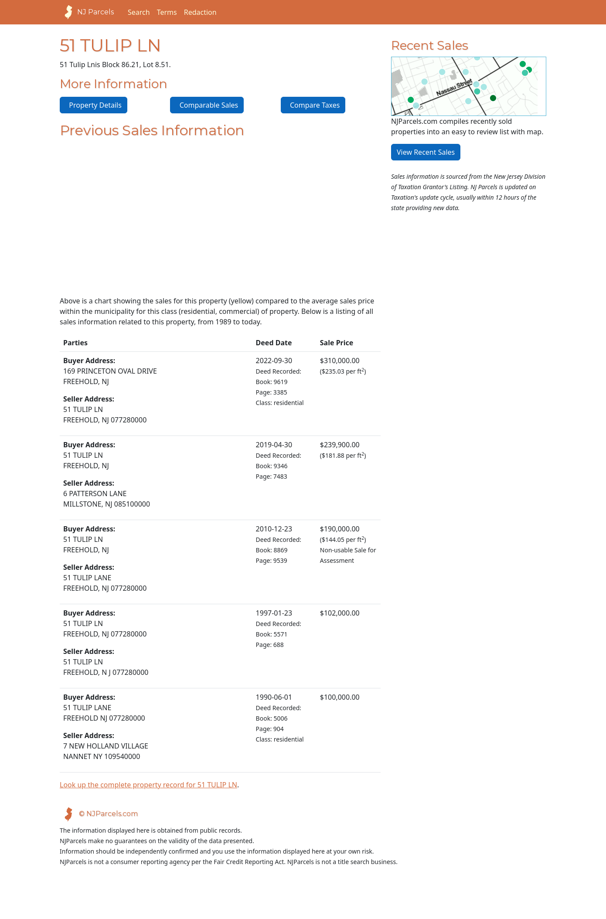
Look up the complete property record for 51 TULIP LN (148, 785)
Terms (167, 12)
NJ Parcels (87, 12)
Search (139, 12)
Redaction (200, 12)
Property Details (93, 105)
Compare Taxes (313, 105)
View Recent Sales (426, 152)
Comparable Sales (207, 105)
